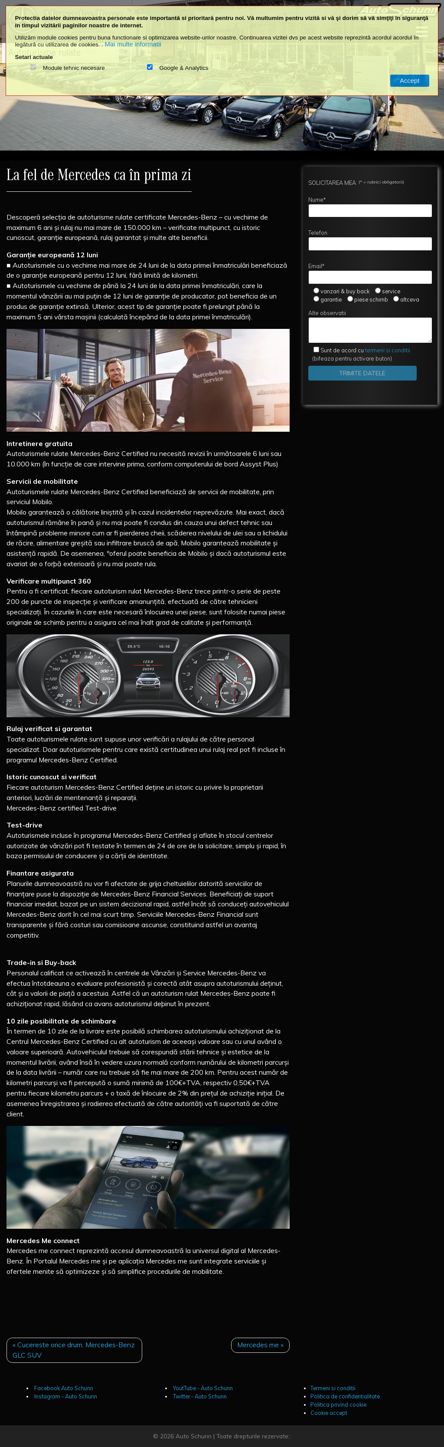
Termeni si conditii (333, 1388)
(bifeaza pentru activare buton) (359, 354)
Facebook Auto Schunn (63, 1388)
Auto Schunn (194, 1436)
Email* (370, 273)
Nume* (370, 207)
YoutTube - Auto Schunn (202, 1388)
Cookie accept (328, 1412)
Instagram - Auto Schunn (65, 1396)
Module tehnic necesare (74, 68)
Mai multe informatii (133, 44)
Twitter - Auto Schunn (199, 1396)
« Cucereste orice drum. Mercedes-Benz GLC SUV (74, 1349)
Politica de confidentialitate (345, 1396)
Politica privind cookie (338, 1404)
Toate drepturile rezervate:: (253, 1436)
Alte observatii (370, 326)
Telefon (370, 240)
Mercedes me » (260, 1344)
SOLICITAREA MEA (356, 182)
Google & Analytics (183, 68)
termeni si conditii (365, 350)
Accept (409, 80)
